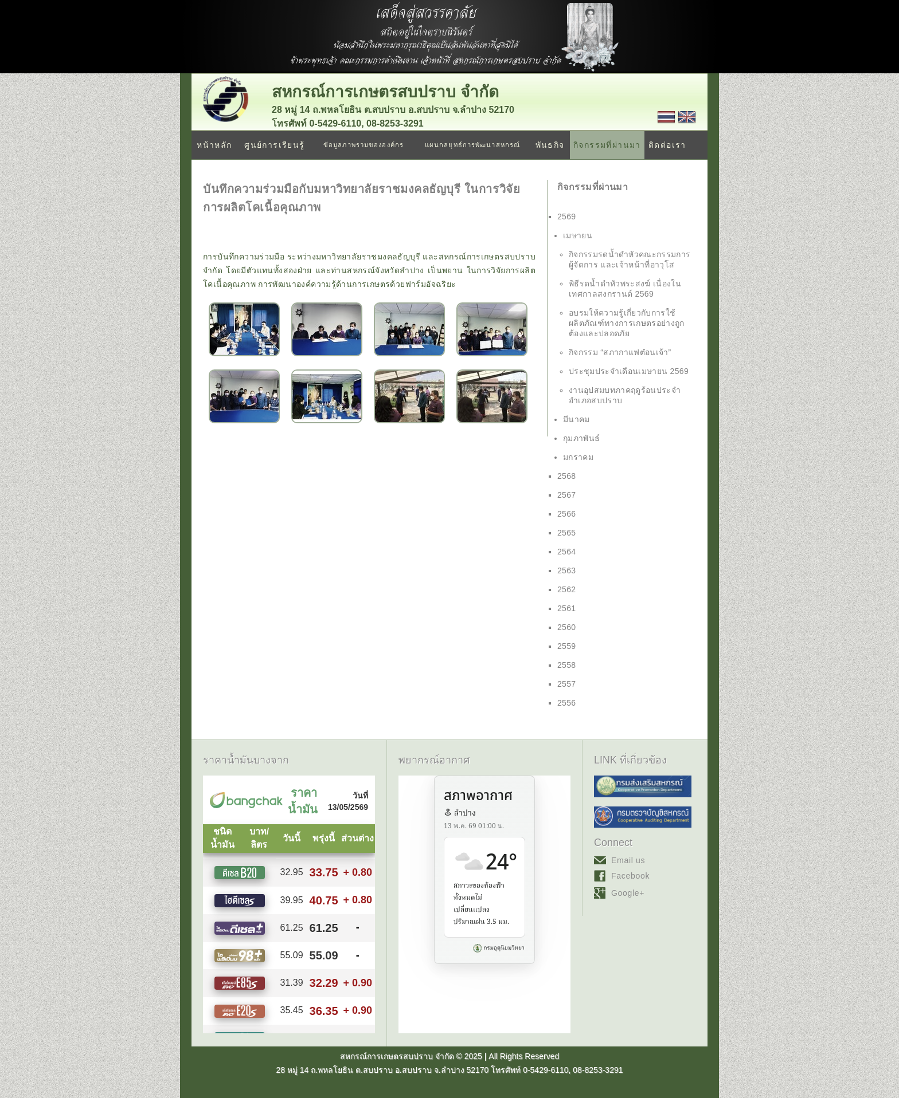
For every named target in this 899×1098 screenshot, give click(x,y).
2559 (566, 646)
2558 (566, 665)
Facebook (630, 875)
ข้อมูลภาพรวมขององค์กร (363, 144)
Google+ (627, 893)
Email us (628, 860)
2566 (566, 513)
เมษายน (577, 235)
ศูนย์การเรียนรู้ (274, 144)
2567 (566, 494)
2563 (566, 570)
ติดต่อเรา (667, 144)
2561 (566, 608)
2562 (566, 589)
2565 (566, 532)
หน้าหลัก (214, 144)
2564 (566, 551)
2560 (566, 627)
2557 (566, 683)
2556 (566, 702)
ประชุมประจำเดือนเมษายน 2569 (629, 371)
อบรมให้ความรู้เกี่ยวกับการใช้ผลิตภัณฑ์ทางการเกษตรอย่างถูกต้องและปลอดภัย (627, 323)
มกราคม (578, 457)
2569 (566, 216)
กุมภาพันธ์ (581, 438)
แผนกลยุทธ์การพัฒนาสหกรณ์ (472, 144)
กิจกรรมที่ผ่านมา (607, 144)
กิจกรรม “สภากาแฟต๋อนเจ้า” (620, 352)
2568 (566, 476)
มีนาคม (576, 419)
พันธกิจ (550, 144)
